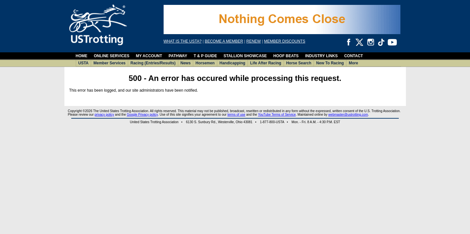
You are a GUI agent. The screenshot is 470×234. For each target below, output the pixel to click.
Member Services (109, 63)
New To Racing (330, 63)
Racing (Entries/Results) (153, 63)
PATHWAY (177, 56)
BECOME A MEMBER (224, 41)
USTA (83, 63)
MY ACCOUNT (149, 56)
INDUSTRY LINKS (321, 56)
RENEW (253, 41)
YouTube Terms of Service (277, 114)
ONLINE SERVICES (111, 56)
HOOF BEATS (286, 56)
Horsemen (205, 63)
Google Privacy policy (142, 114)
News (186, 63)
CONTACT (353, 56)
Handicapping (232, 63)
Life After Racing (265, 63)
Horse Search (298, 63)
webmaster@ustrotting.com (348, 114)
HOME (81, 56)
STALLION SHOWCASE (245, 56)
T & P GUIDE (205, 56)
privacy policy (104, 114)
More (353, 63)
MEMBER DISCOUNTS (284, 41)
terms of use (236, 114)
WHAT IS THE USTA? (183, 41)
